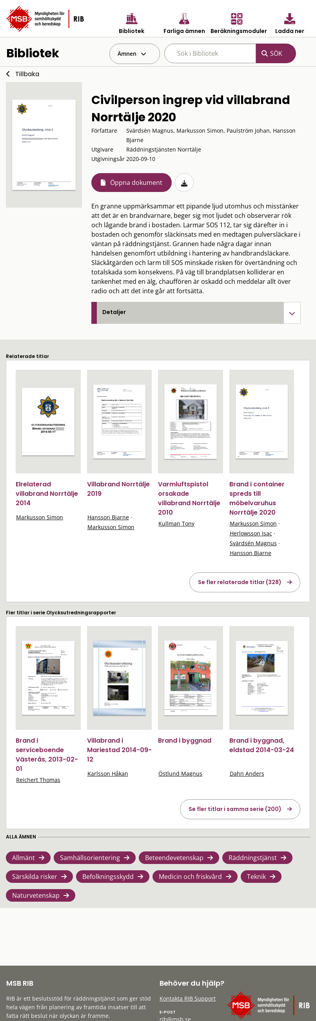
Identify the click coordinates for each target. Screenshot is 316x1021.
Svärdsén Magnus (253, 543)
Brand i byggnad (184, 740)
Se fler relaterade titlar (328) (239, 582)
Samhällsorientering (90, 857)
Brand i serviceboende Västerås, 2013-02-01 (47, 754)
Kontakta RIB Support (188, 998)
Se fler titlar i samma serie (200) (235, 809)
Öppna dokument (136, 182)
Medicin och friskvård (190, 876)
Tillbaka (27, 74)
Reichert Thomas (38, 780)
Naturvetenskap (36, 895)
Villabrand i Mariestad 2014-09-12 (119, 750)
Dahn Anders (247, 773)
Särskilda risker (34, 876)
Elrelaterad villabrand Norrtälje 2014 (47, 494)
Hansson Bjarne (108, 517)
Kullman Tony (176, 523)
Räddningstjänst (253, 857)
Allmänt (23, 857)
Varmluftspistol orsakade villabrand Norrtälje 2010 (189, 498)
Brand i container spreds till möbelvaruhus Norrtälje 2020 (257, 498)
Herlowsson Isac (251, 533)
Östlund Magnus (180, 773)
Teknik (256, 876)
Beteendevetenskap (174, 857)
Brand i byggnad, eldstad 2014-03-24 (261, 745)
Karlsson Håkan (107, 773)
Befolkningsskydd (108, 876)
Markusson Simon (39, 517)
